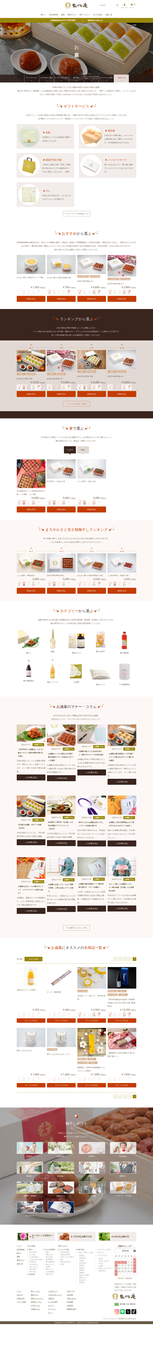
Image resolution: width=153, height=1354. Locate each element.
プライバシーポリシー (110, 1323)
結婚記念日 (102, 1275)
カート (50, 1317)
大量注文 (51, 1303)
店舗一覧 (108, 15)
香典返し (82, 1287)
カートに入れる (31, 1025)
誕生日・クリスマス (105, 1272)
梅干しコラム (35, 1296)
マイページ (52, 1314)
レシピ (19, 1296)
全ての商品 (97, 15)
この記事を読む (31, 780)
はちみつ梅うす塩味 (35, 1264)
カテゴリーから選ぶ (106, 78)
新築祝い (82, 1270)
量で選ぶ (76, 78)
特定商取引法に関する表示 (127, 1323)
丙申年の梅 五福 (65, 1266)
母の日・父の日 (104, 1265)
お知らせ (20, 1299)
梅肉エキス (72, 15)
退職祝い (82, 1277)
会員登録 (70, 1299)
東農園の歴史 (71, 1314)
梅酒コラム (35, 1299)
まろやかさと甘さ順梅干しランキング (91, 77)
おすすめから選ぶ (46, 78)
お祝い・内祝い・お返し (86, 1257)
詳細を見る (31, 300)
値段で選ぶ (32, 1276)
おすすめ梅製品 (50, 1254)
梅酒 (63, 15)
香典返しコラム (36, 1306)
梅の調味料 (49, 1264)
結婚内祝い (82, 1262)
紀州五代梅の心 (65, 1256)
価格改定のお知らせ (95, 20)
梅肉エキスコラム (37, 1303)
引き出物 (82, 1284)
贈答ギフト (82, 1282)
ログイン (51, 1310)
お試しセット (33, 1271)
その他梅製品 (50, 1276)
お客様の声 (21, 1303)
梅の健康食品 (50, 1266)
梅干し (43, 15)
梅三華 (62, 1268)
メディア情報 (21, 1306)
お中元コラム (35, 1310)
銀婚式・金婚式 (84, 1279)
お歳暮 (101, 1270)
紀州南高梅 (53, 15)
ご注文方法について (55, 1299)
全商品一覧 (121, 78)
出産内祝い (82, 1267)
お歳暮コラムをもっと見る (78, 932)
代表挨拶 (70, 1310)
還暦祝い (82, 1274)
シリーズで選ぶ (65, 1254)
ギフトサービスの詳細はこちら (78, 215)
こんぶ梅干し (33, 1268)
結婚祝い (82, 1260)
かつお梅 (32, 1259)
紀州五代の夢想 (65, 1259)
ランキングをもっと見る (78, 406)
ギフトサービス (31, 78)
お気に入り (71, 1296)
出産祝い (82, 1265)
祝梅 (61, 1264)
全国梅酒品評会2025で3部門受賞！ (63, 20)
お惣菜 (48, 1271)
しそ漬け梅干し (34, 1261)
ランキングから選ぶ (61, 78)
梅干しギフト (84, 15)
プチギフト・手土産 (103, 1254)
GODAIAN (32, 1279)
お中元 (101, 1268)
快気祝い (82, 1272)
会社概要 (70, 1306)
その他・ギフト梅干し (67, 1261)
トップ (128, 25)
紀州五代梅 (32, 1256)
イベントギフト (102, 1259)
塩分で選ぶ (32, 1273)
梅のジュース (50, 1268)
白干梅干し (32, 1266)
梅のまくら (49, 1273)
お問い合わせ (71, 1303)
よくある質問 (52, 1306)
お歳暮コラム (35, 1314)
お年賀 (101, 1263)
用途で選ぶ (81, 1254)
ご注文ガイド (52, 1296)
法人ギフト (101, 1257)
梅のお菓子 (49, 1261)
